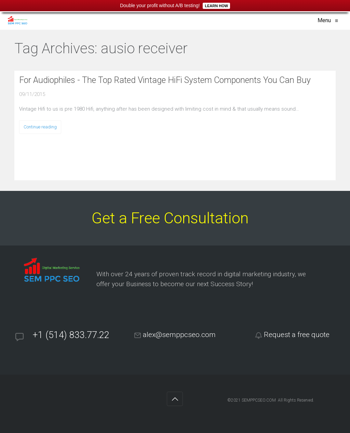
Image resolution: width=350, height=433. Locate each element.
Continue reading (40, 126)
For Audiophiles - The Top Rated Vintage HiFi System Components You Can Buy (165, 80)
